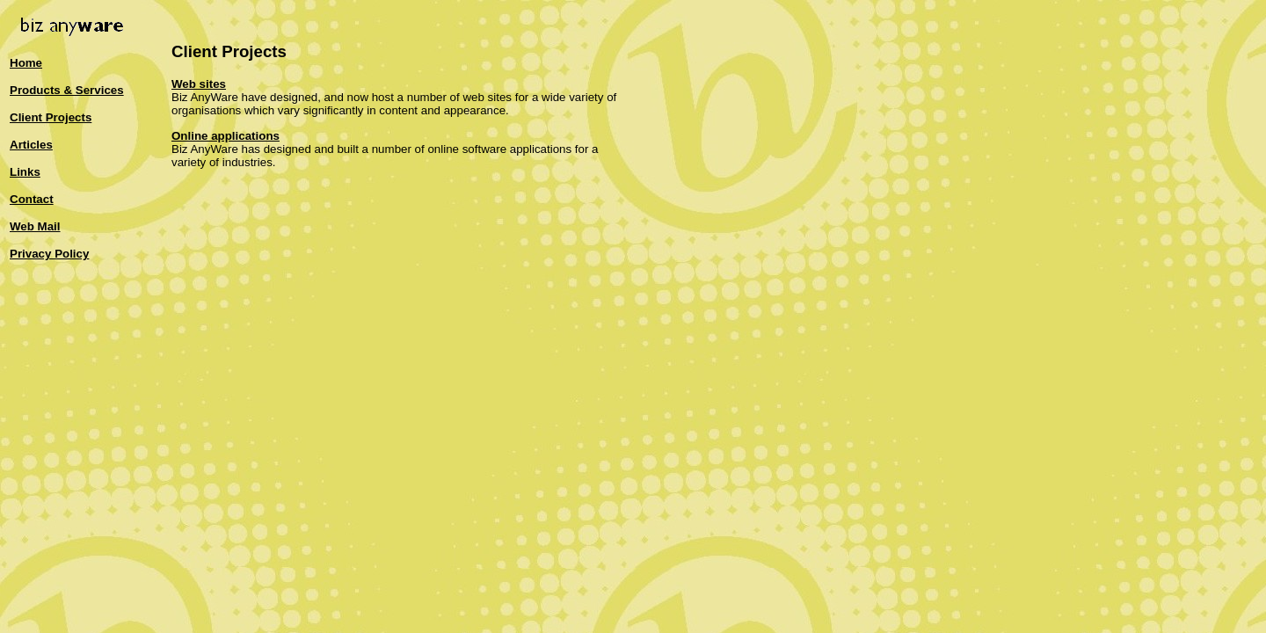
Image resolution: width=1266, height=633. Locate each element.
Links (25, 171)
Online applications (225, 135)
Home (26, 62)
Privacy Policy (49, 253)
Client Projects (50, 117)
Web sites (198, 84)
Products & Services (67, 90)
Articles (31, 144)
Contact (32, 199)
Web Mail (35, 226)
